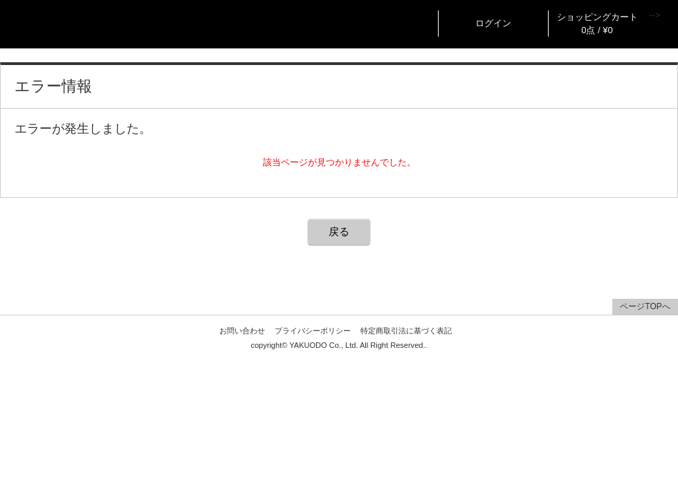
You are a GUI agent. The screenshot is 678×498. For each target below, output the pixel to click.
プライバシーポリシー (313, 330)
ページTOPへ (645, 306)
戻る (339, 231)
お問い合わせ (242, 330)
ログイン (493, 23)
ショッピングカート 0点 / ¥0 (597, 23)
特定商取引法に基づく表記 (406, 330)
